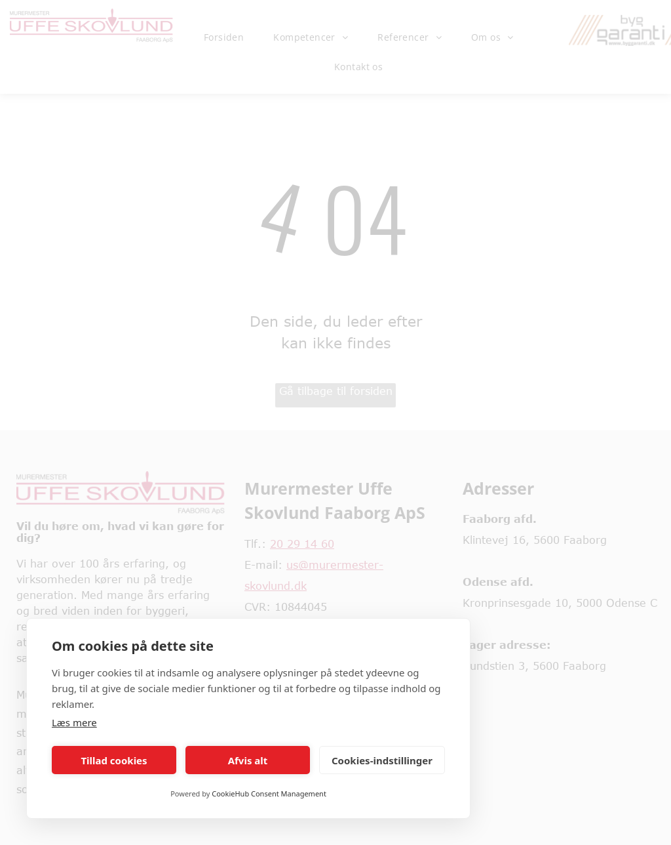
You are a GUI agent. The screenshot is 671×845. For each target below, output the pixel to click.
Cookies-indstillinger (382, 760)
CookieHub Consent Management (269, 793)
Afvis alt (248, 760)
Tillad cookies (114, 760)
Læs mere (74, 722)
